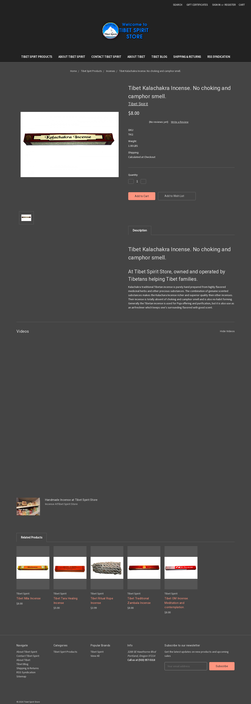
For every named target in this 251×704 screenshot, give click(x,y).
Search (177, 4)
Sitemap (21, 676)
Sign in (216, 4)
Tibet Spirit (97, 651)
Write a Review (179, 122)
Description (140, 230)
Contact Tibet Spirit (106, 57)
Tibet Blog (159, 57)
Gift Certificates (197, 4)
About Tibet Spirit (71, 57)
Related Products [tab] (31, 537)
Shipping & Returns (187, 57)
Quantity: (133, 174)
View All (95, 656)
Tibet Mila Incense (28, 598)
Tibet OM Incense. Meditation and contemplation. (176, 603)
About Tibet (136, 57)
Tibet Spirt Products (36, 57)
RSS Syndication (218, 57)
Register (230, 4)
